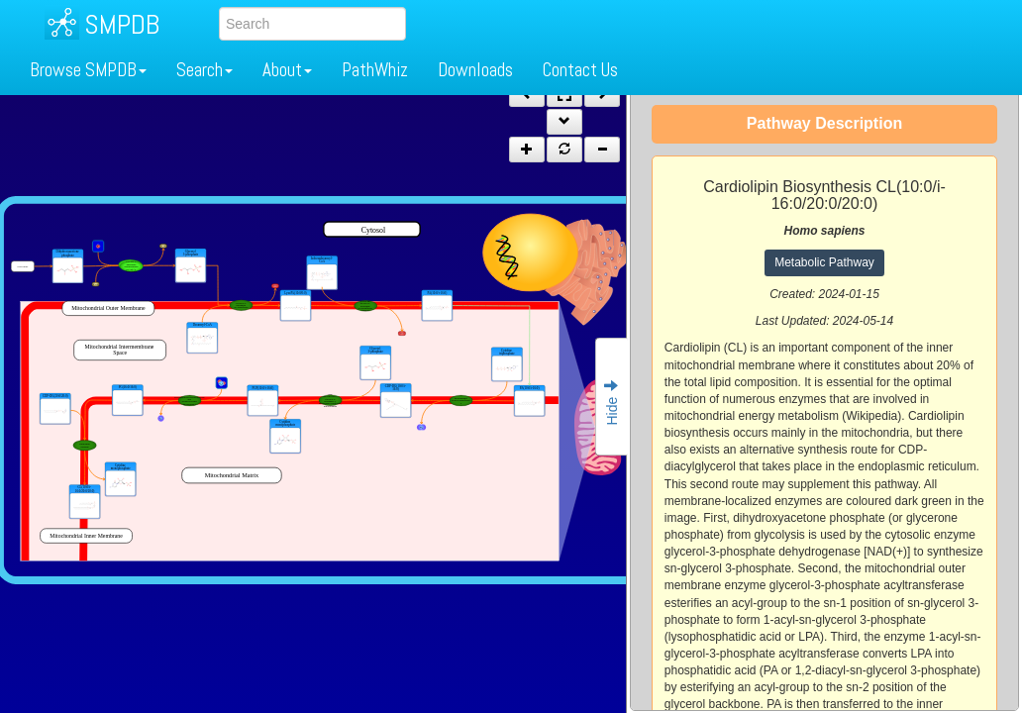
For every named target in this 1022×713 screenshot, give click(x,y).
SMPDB (121, 24)
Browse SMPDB (88, 69)
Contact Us (580, 69)
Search (204, 69)
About (287, 69)
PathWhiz (375, 69)
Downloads (475, 69)
